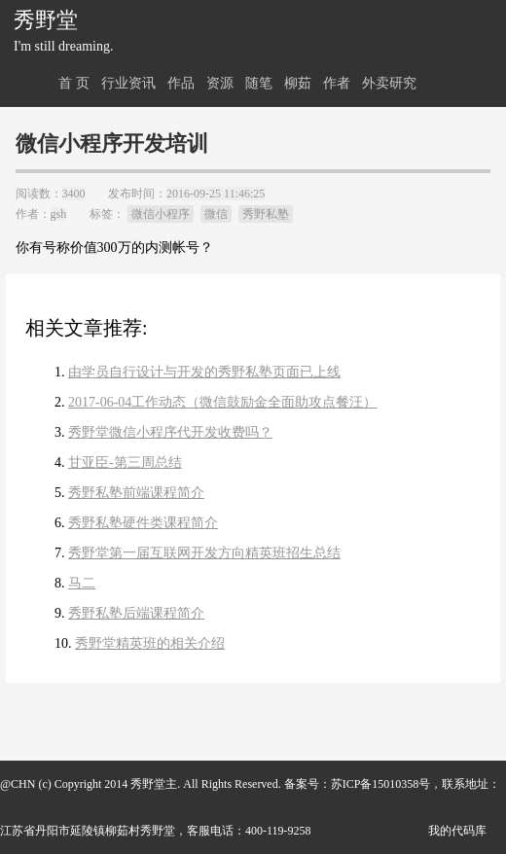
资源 (220, 83)
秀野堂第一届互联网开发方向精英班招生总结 (204, 553)
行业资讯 (128, 83)
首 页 (74, 83)
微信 (216, 214)
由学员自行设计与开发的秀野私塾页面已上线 (204, 372)
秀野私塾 (265, 214)
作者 (336, 83)
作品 (181, 83)
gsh (59, 214)
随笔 (258, 83)
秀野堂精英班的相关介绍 (150, 643)
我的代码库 (457, 830)
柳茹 (297, 83)
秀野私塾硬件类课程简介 (143, 523)
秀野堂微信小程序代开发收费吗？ (170, 432)
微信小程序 (160, 214)
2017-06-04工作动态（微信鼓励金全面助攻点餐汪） (222, 402)
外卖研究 (389, 83)
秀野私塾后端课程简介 (136, 613)
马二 (81, 583)
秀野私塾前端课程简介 (136, 492)
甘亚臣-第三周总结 (125, 462)
